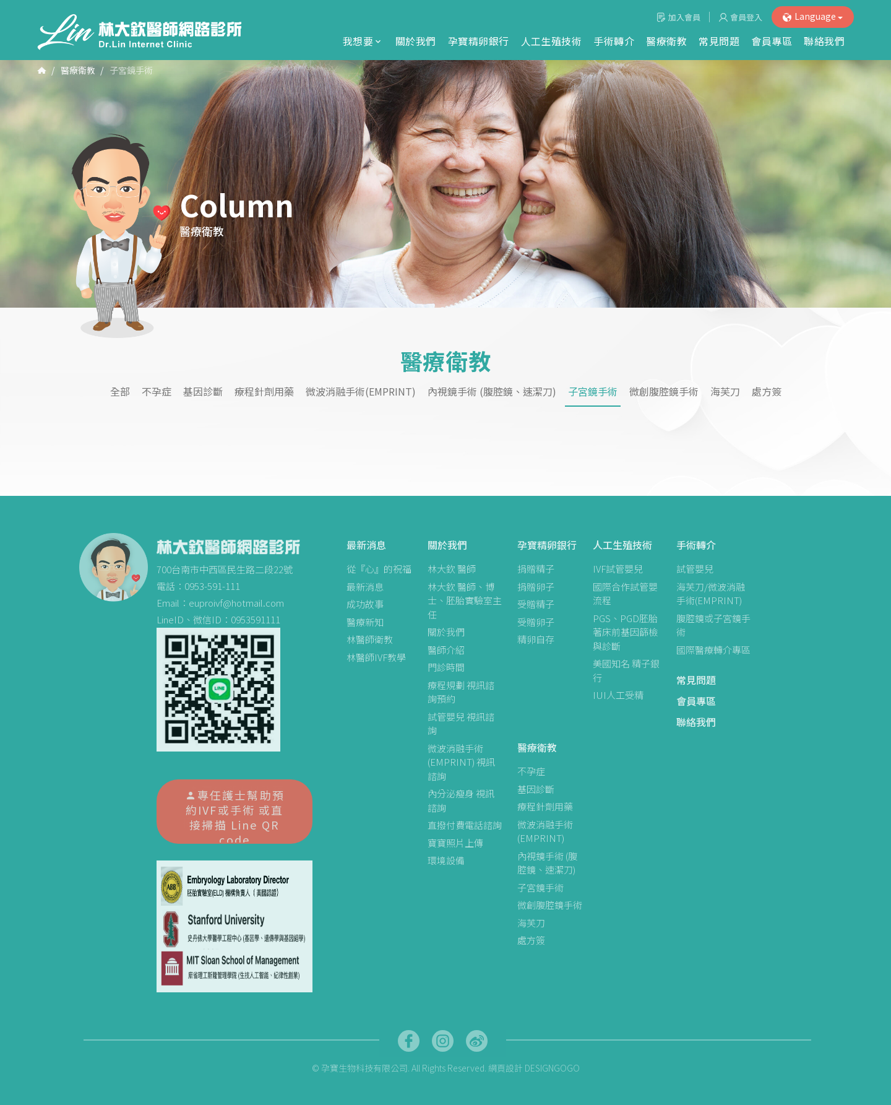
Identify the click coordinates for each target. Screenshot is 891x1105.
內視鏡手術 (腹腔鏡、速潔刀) (492, 392)
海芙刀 (725, 392)
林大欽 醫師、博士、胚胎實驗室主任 (465, 600)
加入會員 (684, 17)
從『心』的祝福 (378, 568)
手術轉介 (613, 40)
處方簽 (766, 392)
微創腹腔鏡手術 (664, 392)
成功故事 (365, 603)
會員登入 (746, 17)
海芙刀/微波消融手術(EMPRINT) (710, 593)
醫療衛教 (666, 40)
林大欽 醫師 (452, 568)
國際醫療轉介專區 (713, 649)
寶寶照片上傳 (455, 842)
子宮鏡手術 (593, 392)
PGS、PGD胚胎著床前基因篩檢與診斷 (625, 632)
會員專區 (771, 40)
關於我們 (415, 40)
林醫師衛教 (369, 639)
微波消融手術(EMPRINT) (361, 392)
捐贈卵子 (535, 586)
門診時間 (446, 667)
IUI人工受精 (618, 694)
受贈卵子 (535, 621)
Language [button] (813, 16)
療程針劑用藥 (264, 392)
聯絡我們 (824, 40)
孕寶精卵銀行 (478, 40)
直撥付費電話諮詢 (465, 824)
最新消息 (366, 544)
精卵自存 (535, 639)
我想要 (363, 40)
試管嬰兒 (694, 568)
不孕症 (156, 392)
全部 (120, 392)
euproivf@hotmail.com (236, 602)
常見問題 (719, 40)
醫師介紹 (446, 649)
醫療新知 (365, 621)
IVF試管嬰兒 (618, 568)
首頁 (41, 69)
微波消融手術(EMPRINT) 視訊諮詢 (461, 762)
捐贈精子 (535, 568)
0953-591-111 (212, 585)
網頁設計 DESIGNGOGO (534, 1068)
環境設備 (446, 860)
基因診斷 (203, 392)
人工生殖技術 (551, 40)
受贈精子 (535, 603)
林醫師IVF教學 (376, 657)
